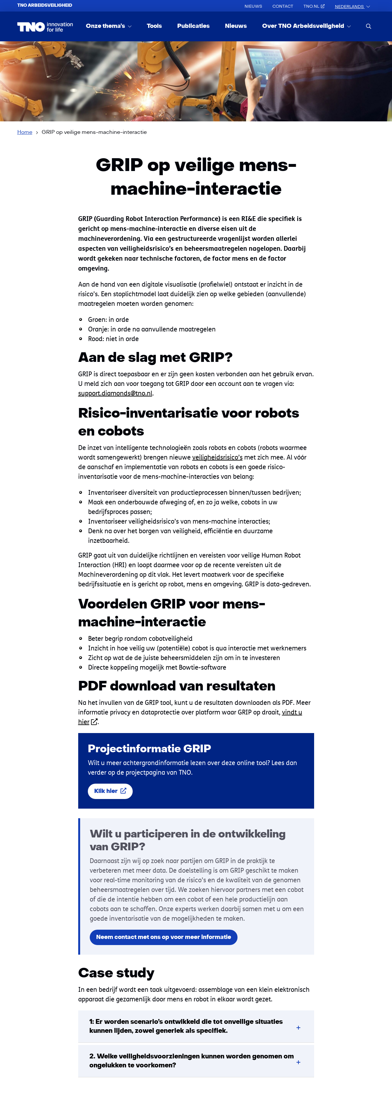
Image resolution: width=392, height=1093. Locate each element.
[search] (368, 26)
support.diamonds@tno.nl (115, 393)
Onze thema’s (106, 26)
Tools (154, 26)
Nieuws (253, 6)
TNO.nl (314, 6)
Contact (282, 6)
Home (24, 132)
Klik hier (110, 791)
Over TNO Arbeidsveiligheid (304, 26)
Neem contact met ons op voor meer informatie (163, 937)
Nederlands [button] (350, 6)
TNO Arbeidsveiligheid (44, 5)
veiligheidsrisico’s (217, 457)
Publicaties (193, 26)
